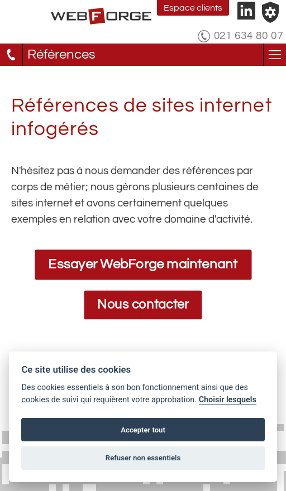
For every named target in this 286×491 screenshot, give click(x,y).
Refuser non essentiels (143, 458)
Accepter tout (143, 430)
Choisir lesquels (227, 400)
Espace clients (193, 7)
